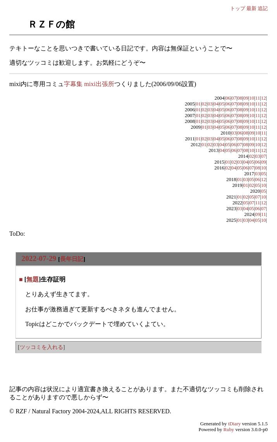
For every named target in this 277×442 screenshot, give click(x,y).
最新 (251, 8)
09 (245, 98)
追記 (263, 8)
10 (251, 98)
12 (263, 98)
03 (210, 104)
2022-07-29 (39, 258)
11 (257, 98)
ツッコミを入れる (41, 347)
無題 (32, 279)
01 (198, 104)
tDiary (234, 423)
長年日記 (71, 259)
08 (240, 98)
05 (222, 104)
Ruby (229, 429)
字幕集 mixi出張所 (89, 84)
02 (204, 104)
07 (233, 98)
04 (216, 104)
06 (228, 98)
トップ (237, 8)
